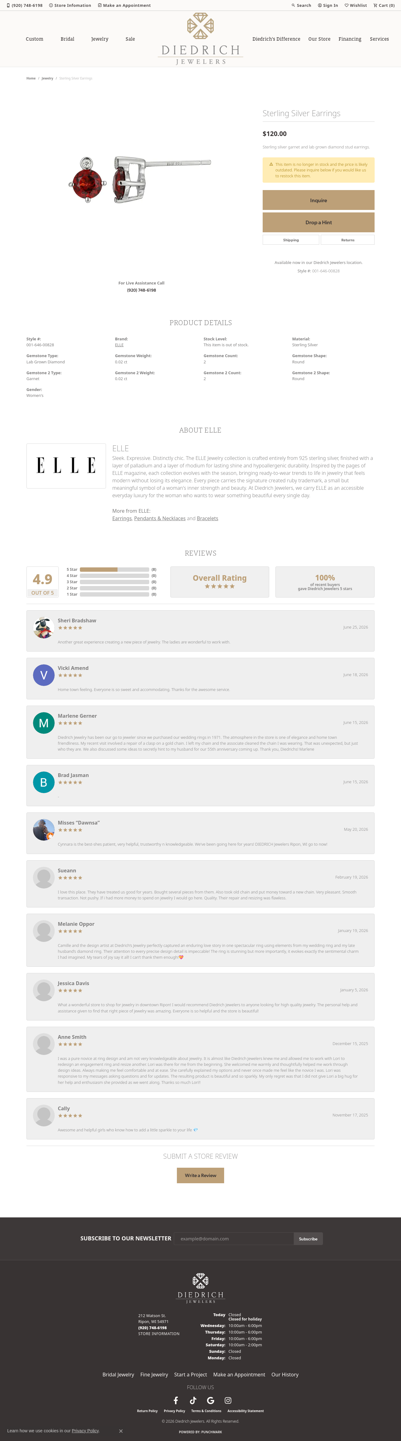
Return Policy (147, 1410)
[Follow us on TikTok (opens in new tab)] (193, 1400)
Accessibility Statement (246, 1410)
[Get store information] (159, 1333)
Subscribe (308, 1238)
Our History (284, 1374)
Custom (34, 39)
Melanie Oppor (76, 924)
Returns (347, 239)
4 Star (72, 575)
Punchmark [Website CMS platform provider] (211, 1432)
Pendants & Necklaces (160, 518)
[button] (301, 5)
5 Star (72, 569)
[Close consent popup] (121, 1431)
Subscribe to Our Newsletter (126, 1238)
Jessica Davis (73, 983)
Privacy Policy (174, 1410)
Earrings (122, 518)
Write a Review (200, 1175)
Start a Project (190, 1374)
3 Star (72, 581)
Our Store (319, 39)
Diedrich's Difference (276, 39)
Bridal (67, 39)
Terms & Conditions (206, 1410)
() (154, 569)
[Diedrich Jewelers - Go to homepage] (200, 1287)
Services (379, 39)
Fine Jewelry (154, 1374)
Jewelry (99, 39)
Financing (350, 39)
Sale (130, 39)
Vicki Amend (73, 668)
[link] (24, 5)
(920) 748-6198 (141, 290)
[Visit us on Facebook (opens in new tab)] (175, 1400)
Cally (64, 1108)
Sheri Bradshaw (77, 620)
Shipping (291, 239)
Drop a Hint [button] (319, 222)
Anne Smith (72, 1037)
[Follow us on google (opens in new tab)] (210, 1400)
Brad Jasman (73, 775)
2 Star (72, 588)
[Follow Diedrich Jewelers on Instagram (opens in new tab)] (228, 1400)
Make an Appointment (239, 1374)
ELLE (119, 345)
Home (31, 78)
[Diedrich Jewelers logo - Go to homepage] (200, 39)
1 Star (72, 594)
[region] (141, 182)
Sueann (67, 870)
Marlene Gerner (77, 715)
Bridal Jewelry (118, 1374)
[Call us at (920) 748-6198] (152, 1327)
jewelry (47, 78)
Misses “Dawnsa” (79, 822)
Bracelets (207, 518)
